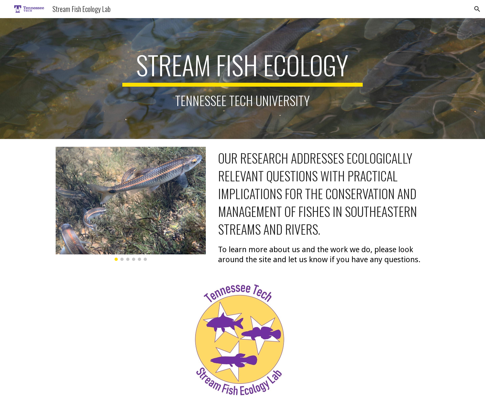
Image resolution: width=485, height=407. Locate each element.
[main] (243, 79)
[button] (477, 9)
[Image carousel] (131, 204)
